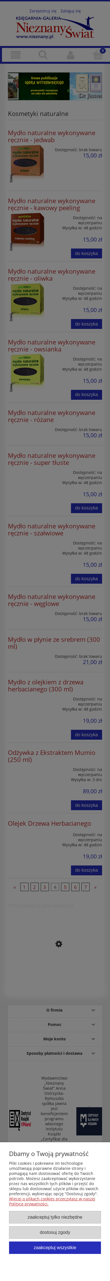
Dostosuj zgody (55, 1232)
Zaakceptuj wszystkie (55, 1247)
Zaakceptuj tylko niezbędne (55, 1217)
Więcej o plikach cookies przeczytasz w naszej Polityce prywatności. (52, 1201)
